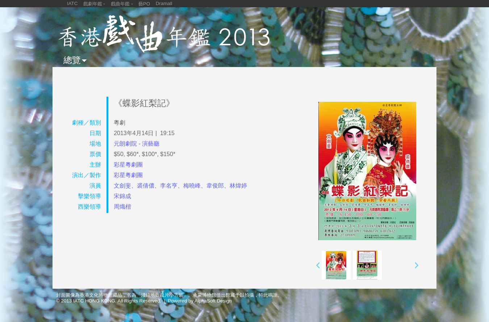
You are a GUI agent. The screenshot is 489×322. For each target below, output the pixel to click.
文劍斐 (122, 186)
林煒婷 (238, 186)
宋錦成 (122, 196)
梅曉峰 (192, 186)
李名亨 (168, 186)
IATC (72, 3)
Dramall (164, 3)
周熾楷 (122, 207)
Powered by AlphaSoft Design (200, 301)
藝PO (144, 4)
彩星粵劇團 (128, 165)
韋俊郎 (215, 186)
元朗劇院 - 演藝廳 (136, 144)
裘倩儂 (145, 186)
